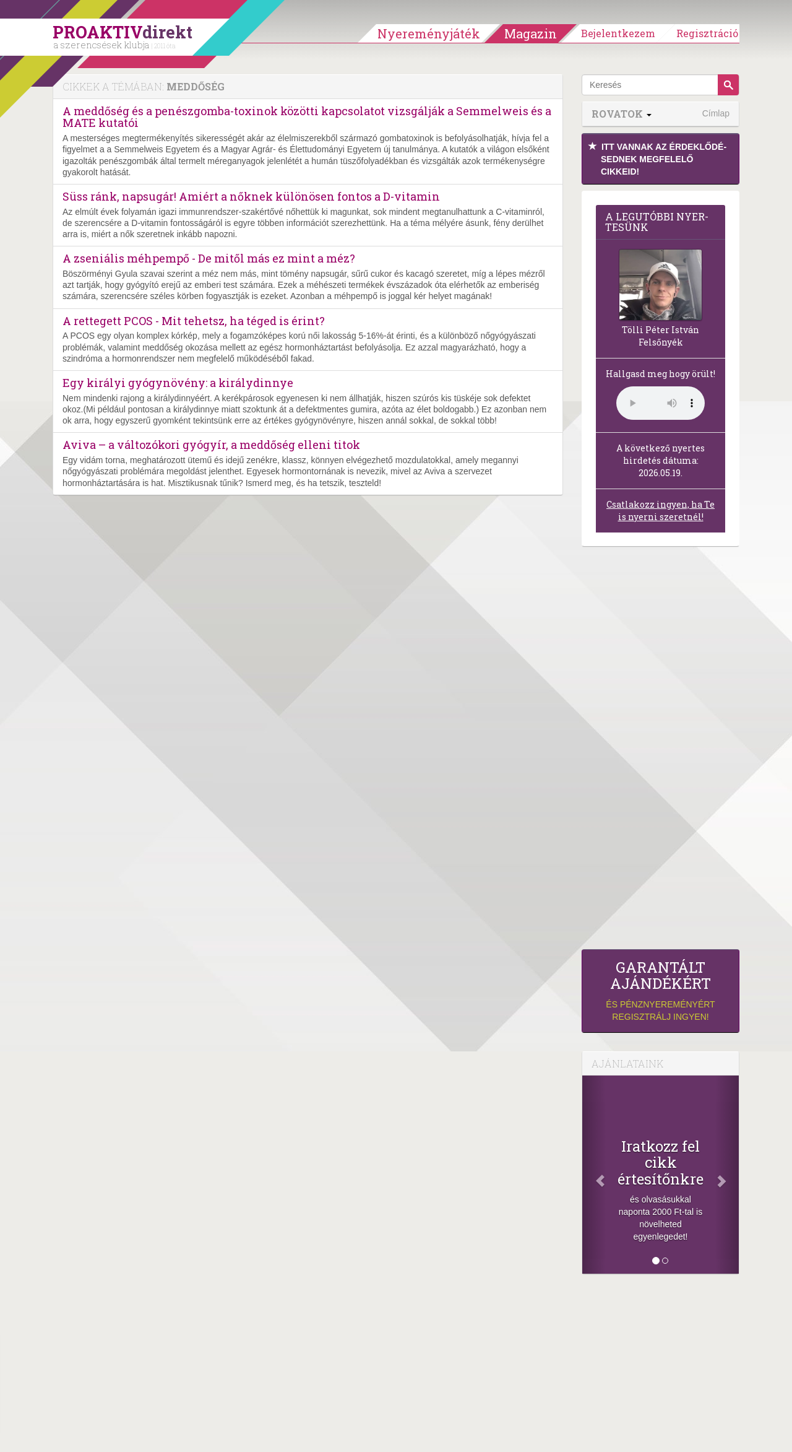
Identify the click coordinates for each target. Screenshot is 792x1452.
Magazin (530, 33)
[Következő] (727, 1175)
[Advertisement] (660, 751)
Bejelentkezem (618, 33)
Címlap (716, 113)
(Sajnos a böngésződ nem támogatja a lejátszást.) (660, 403)
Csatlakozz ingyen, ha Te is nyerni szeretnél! (660, 510)
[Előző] (594, 1175)
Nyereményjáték (428, 33)
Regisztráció (707, 33)
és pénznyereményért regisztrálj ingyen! (661, 990)
